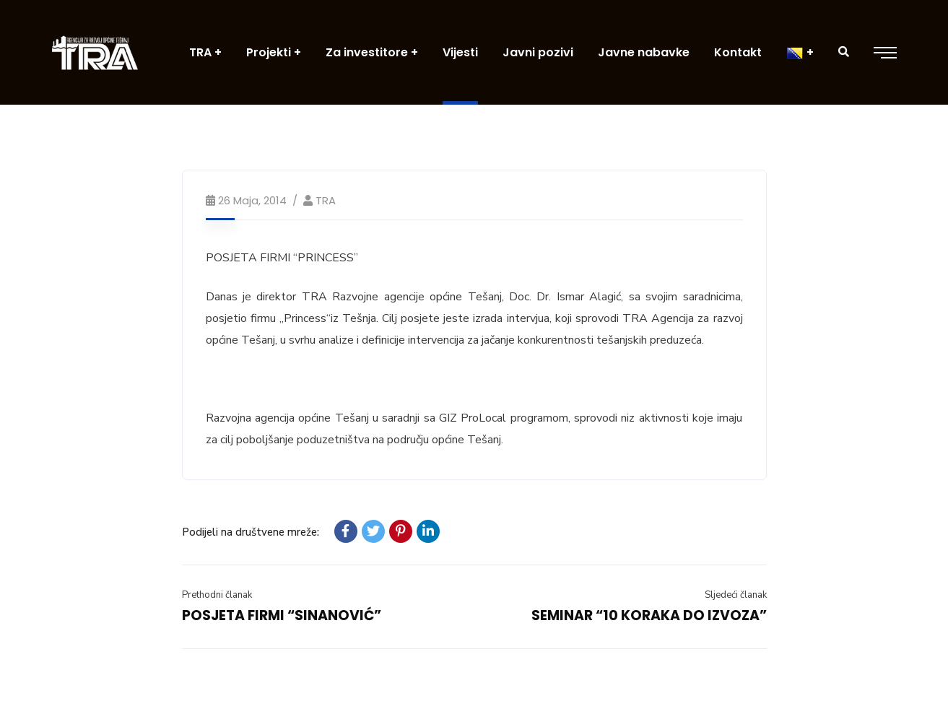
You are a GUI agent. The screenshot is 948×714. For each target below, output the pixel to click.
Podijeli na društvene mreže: (250, 532)
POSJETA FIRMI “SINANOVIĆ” (281, 615)
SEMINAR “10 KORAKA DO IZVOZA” (649, 615)
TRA (326, 200)
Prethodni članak (217, 594)
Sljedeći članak (736, 594)
